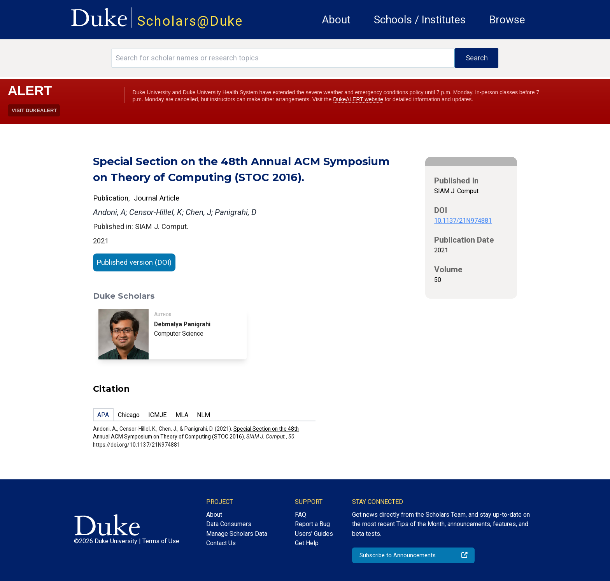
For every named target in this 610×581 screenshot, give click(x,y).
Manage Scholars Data (236, 533)
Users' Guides (314, 533)
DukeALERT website (358, 99)
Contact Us (221, 543)
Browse (507, 19)
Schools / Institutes (420, 19)
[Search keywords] (283, 58)
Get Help (307, 543)
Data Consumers (228, 524)
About (336, 19)
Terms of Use (160, 541)
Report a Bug (312, 524)
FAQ (300, 514)
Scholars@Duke (190, 21)
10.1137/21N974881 (463, 220)
